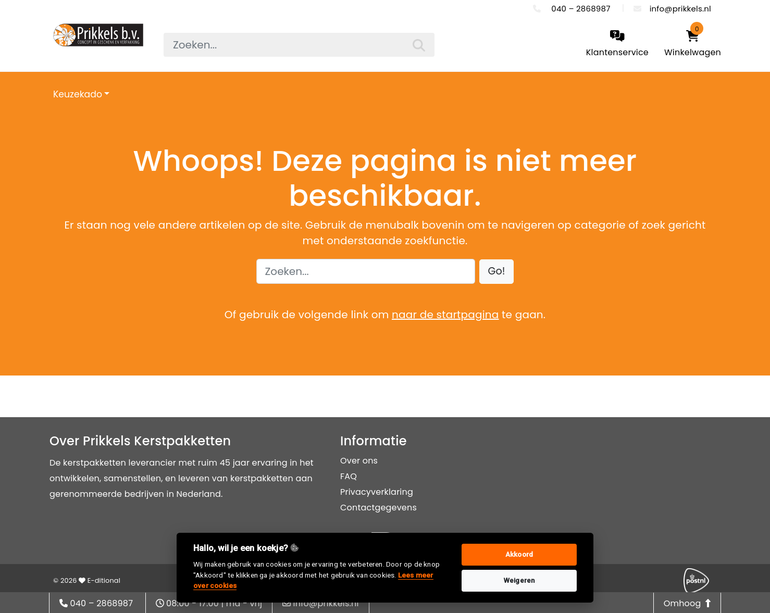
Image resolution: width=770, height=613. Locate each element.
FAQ (348, 476)
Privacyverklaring (376, 492)
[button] (496, 271)
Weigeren (519, 580)
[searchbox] (299, 45)
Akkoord (519, 554)
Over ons (359, 461)
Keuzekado (77, 94)
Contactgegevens (378, 508)
